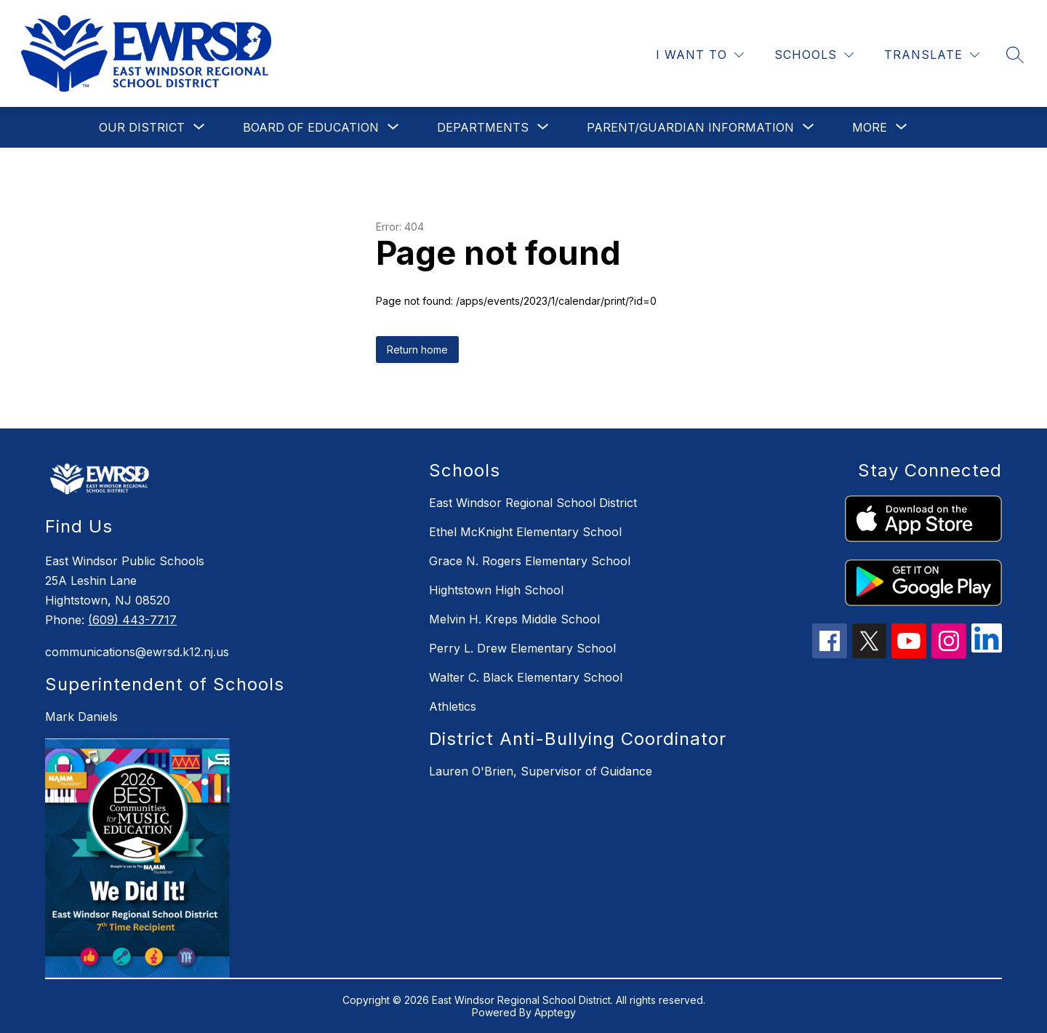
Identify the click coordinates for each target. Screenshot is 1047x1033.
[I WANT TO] (699, 55)
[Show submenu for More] (869, 127)
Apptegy (555, 1012)
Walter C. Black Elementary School (525, 677)
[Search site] (1015, 54)
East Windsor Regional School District (533, 502)
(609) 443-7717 (132, 620)
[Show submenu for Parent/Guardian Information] (690, 127)
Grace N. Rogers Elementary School (529, 561)
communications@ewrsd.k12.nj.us (137, 652)
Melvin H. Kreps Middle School (514, 619)
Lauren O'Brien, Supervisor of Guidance (540, 771)
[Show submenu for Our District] (142, 127)
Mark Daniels (81, 716)
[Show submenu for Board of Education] (311, 127)
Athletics (452, 706)
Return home (417, 349)
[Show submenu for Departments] (483, 127)
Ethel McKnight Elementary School (525, 532)
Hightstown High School (496, 590)
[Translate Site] (931, 55)
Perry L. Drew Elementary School (522, 648)
